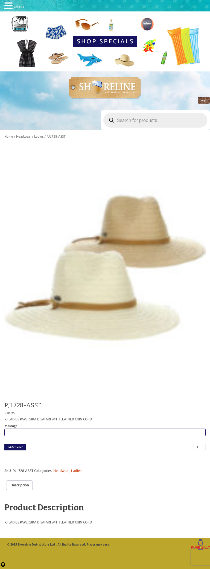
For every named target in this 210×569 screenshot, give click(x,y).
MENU (19, 7)
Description (19, 485)
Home (8, 136)
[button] (3, 566)
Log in (203, 100)
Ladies (38, 136)
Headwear (23, 136)
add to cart (15, 447)
